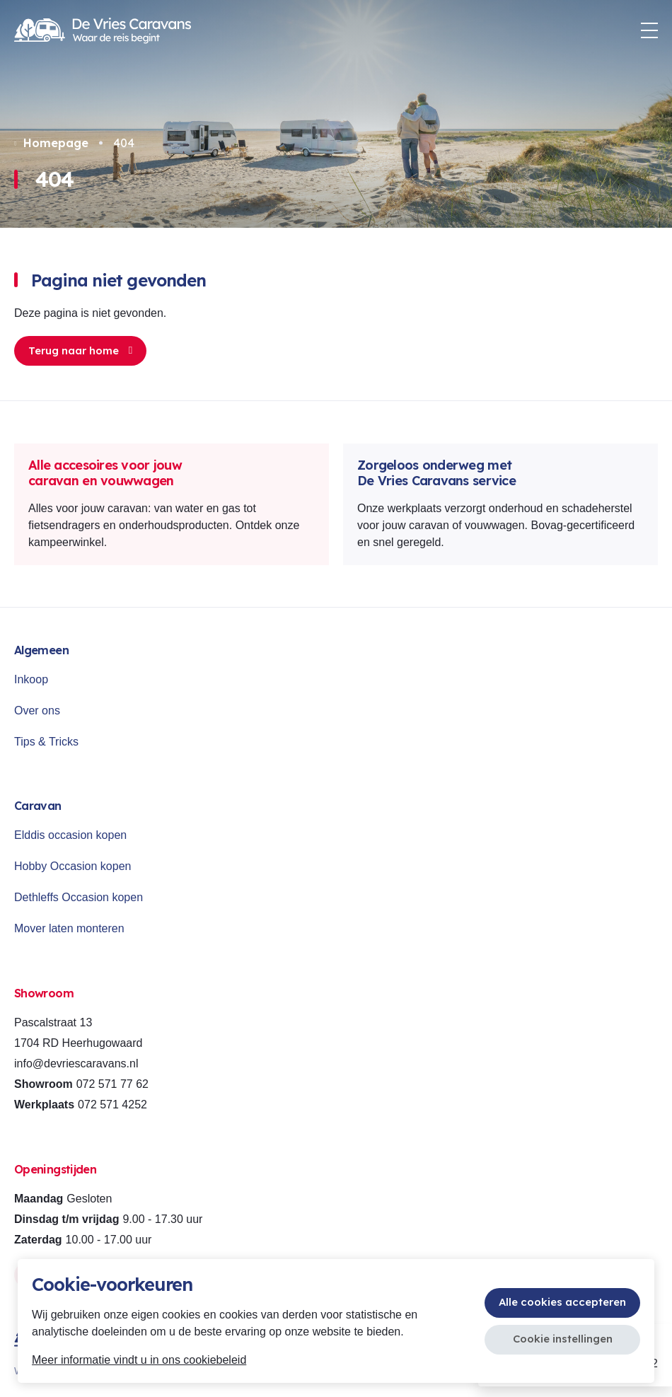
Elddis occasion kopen (70, 835)
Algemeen (41, 650)
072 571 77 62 (112, 1084)
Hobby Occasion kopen (72, 866)
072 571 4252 (112, 1105)
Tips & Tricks (46, 742)
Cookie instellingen (563, 1338)
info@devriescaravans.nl (76, 1063)
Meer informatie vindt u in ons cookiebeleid (139, 1360)
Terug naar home (80, 350)
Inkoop (31, 679)
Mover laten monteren (69, 928)
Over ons (37, 711)
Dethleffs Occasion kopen (78, 897)
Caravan (38, 806)
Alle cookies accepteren (562, 1302)
